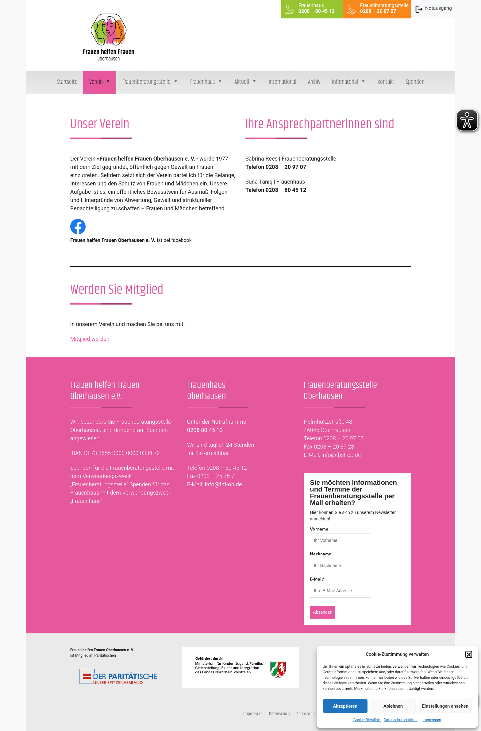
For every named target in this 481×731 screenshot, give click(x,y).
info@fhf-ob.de (223, 484)
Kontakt (386, 82)
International (282, 82)
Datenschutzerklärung (402, 720)
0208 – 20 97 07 (343, 438)
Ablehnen (393, 706)
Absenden (322, 612)
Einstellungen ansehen (445, 706)
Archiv (314, 82)
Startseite (67, 82)
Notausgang (433, 9)
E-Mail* (317, 578)
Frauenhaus (206, 82)
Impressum (432, 720)
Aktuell (245, 82)
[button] (469, 654)
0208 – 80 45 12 (227, 468)
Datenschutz (280, 714)
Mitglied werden (90, 339)
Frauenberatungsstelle (150, 82)
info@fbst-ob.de (341, 455)
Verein (100, 82)
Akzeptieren (345, 706)
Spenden (415, 82)
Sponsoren (306, 714)
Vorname (319, 528)
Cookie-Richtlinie (367, 720)
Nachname (320, 553)
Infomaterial (349, 82)
